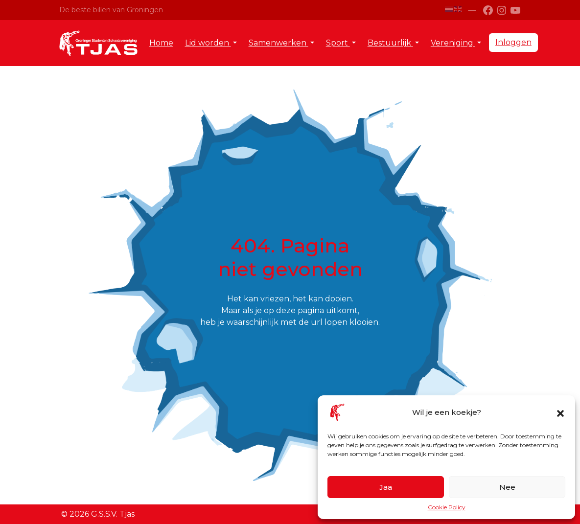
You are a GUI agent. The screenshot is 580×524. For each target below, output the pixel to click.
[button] (560, 412)
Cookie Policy (446, 507)
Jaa (385, 487)
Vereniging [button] (453, 42)
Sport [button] (338, 42)
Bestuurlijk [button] (390, 42)
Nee (507, 487)
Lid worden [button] (208, 42)
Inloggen (513, 42)
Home (161, 42)
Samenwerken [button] (278, 42)
